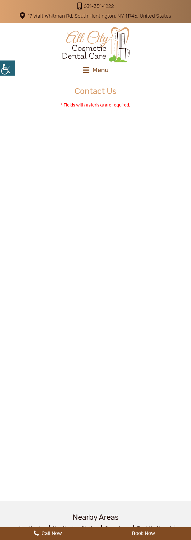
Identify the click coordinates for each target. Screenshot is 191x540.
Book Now (143, 533)
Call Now (48, 533)
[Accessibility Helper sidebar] (7, 68)
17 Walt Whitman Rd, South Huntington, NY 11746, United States (95, 15)
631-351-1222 (95, 6)
